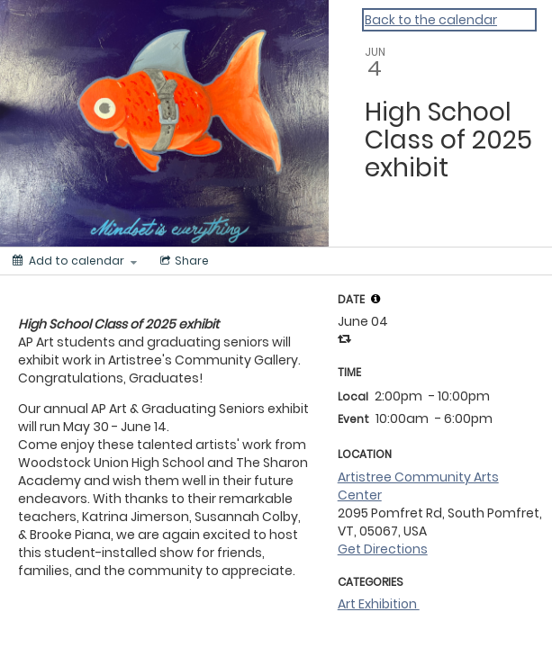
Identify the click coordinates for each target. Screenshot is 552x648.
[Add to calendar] (74, 261)
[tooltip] (375, 298)
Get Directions (383, 549)
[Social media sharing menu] (182, 261)
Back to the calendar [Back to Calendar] (431, 20)
